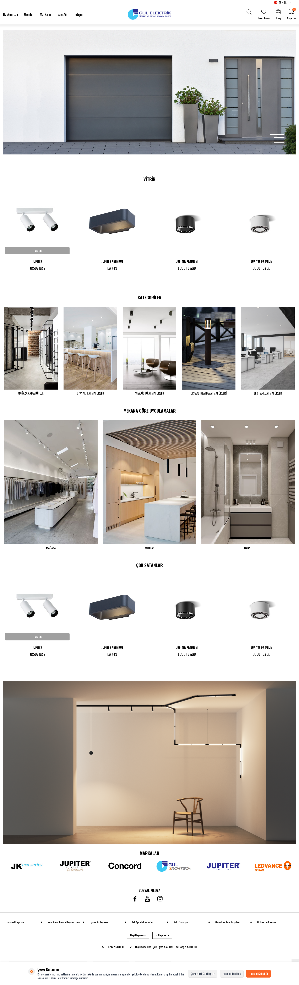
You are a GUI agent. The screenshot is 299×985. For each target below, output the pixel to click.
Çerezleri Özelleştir (203, 973)
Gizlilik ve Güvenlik (266, 925)
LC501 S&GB (187, 268)
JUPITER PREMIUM (112, 261)
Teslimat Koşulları (15, 925)
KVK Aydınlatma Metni (142, 925)
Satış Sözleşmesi (182, 925)
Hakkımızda (10, 14)
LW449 (112, 268)
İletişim (78, 14)
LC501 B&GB (262, 268)
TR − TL (282, 2)
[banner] (149, 765)
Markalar (45, 14)
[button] (277, 134)
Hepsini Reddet (232, 973)
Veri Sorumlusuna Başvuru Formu (64, 925)
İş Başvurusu (162, 937)
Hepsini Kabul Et (258, 973)
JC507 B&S (37, 268)
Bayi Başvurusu (138, 937)
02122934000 (113, 949)
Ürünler (29, 14)
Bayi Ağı (62, 14)
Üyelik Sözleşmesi (99, 925)
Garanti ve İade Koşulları (227, 925)
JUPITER (37, 261)
